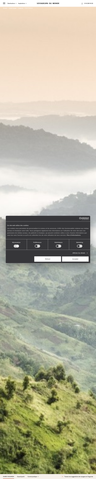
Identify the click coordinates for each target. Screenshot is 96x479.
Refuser (47, 259)
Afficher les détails (78, 253)
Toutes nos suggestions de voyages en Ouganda (77, 476)
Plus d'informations (74, 235)
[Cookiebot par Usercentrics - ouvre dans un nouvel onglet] (80, 218)
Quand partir (21, 476)
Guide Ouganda (8, 476)
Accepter (75, 259)
